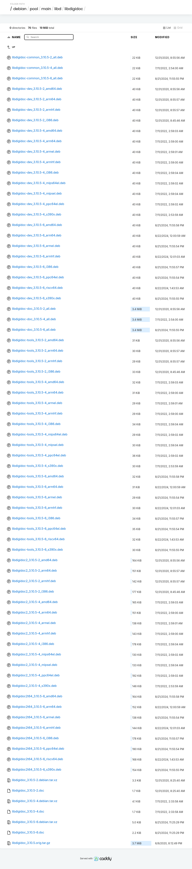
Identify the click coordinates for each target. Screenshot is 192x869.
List (167, 27)
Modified (162, 37)
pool (34, 8)
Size (134, 37)
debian (20, 8)
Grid (177, 27)
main (46, 8)
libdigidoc (73, 8)
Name (17, 37)
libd (57, 8)
